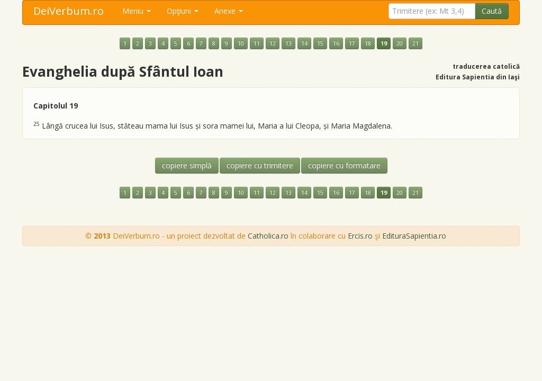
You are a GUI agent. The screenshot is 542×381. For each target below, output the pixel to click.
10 (241, 43)
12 (272, 43)
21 (415, 43)
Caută (492, 11)
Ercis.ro (360, 236)
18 (368, 43)
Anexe (228, 11)
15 (320, 43)
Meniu (136, 11)
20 (399, 43)
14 (304, 43)
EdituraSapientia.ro (414, 236)
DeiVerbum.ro (68, 11)
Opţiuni (182, 11)
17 (352, 43)
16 (336, 43)
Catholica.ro (268, 236)
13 (288, 43)
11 (257, 43)
